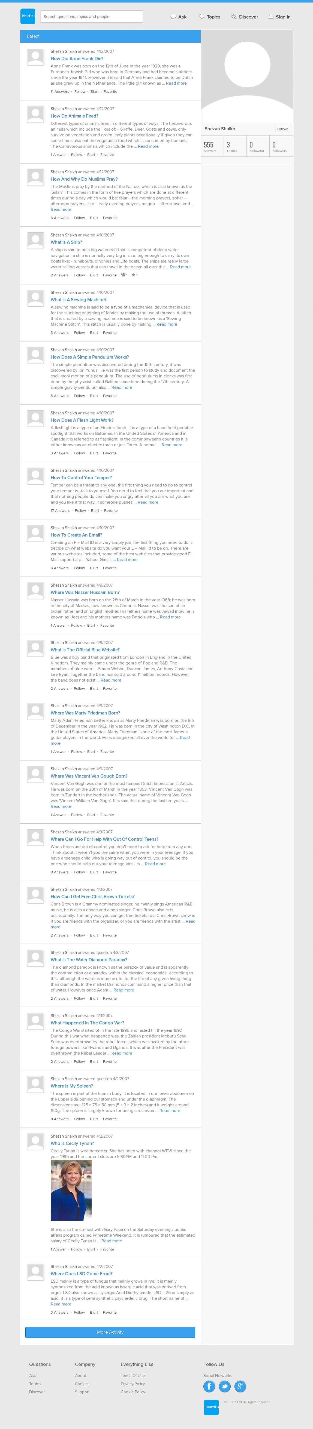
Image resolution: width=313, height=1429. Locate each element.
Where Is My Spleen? (72, 1086)
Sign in (279, 17)
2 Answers (60, 275)
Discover (244, 17)
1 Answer (58, 154)
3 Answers (60, 332)
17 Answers (60, 510)
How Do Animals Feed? (74, 116)
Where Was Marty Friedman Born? (85, 713)
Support (82, 1392)
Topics (209, 17)
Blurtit (27, 16)
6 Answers (60, 217)
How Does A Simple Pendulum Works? (90, 357)
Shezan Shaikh (64, 51)
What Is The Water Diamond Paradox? (89, 960)
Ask (178, 17)
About (80, 1375)
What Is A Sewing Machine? (79, 300)
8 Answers (60, 872)
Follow (79, 91)
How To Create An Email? (76, 535)
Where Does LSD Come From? (82, 1274)
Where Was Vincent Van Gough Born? (89, 776)
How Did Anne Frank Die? (77, 58)
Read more (176, 83)
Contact (82, 1383)
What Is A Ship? (66, 242)
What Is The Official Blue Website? (85, 650)
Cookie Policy (133, 1392)
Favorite (110, 91)
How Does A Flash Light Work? (82, 420)
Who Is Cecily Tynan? (72, 1143)
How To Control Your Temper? (81, 478)
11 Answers (60, 91)
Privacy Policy (133, 1383)
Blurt (94, 91)
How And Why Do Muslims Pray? (84, 179)
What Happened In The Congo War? (87, 1023)
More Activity (110, 1332)
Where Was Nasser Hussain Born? (85, 592)
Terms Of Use (133, 1375)
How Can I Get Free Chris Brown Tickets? (93, 897)
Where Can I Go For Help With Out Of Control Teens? (104, 839)
